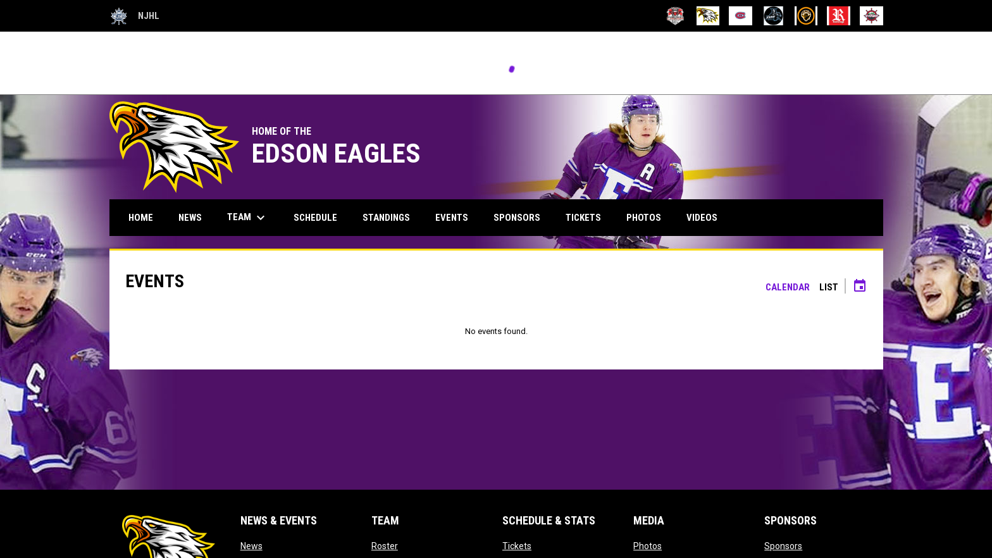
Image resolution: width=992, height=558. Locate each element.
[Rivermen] (871, 15)
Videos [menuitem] (701, 217)
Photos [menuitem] (643, 217)
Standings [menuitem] (386, 217)
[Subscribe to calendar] (859, 287)
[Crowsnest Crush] (675, 15)
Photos (647, 546)
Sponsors (783, 546)
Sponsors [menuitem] (516, 217)
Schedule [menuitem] (315, 217)
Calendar (788, 287)
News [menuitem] (190, 217)
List (828, 287)
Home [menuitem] (140, 217)
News (251, 546)
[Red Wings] (838, 15)
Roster (384, 546)
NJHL (134, 15)
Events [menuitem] (451, 217)
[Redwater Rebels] (806, 15)
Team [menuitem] (247, 217)
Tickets (516, 546)
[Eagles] (708, 15)
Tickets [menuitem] (583, 217)
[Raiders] (773, 15)
